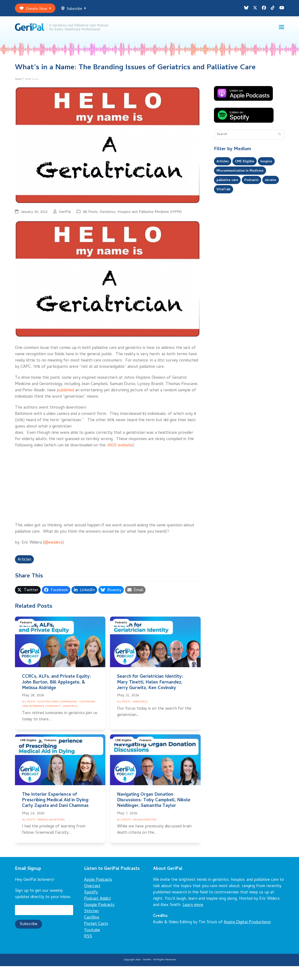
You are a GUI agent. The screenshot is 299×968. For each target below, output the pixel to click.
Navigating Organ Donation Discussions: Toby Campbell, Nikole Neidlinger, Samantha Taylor (153, 802)
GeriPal (65, 214)
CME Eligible (28, 742)
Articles (24, 561)
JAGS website (119, 447)
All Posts (90, 214)
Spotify (91, 894)
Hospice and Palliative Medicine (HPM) (149, 214)
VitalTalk (224, 191)
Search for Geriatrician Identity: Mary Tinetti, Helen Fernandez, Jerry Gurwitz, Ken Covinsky (150, 684)
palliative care (227, 182)
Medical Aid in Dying (51, 822)
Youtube (92, 932)
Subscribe (73, 9)
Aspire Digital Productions (247, 924)
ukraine (270, 182)
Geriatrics (107, 214)
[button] (281, 28)
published (65, 392)
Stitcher (91, 913)
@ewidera (53, 544)
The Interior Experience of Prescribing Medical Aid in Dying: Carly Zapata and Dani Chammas (55, 802)
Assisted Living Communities (57, 704)
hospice (266, 163)
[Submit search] (279, 136)
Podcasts (26, 625)
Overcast (92, 888)
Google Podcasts (99, 907)
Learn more (193, 907)
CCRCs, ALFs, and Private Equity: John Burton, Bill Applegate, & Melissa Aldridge (56, 684)
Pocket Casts (96, 926)
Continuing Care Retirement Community (59, 706)
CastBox (91, 919)
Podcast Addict (97, 900)
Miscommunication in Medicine (240, 172)
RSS (88, 938)
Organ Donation (144, 822)
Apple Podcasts (98, 881)
